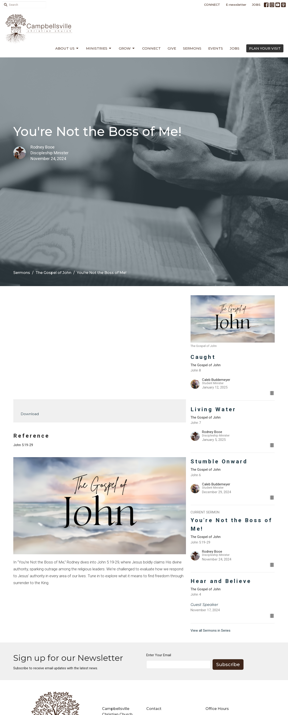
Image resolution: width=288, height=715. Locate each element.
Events (215, 48)
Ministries (99, 48)
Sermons (192, 48)
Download (30, 414)
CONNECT (212, 4)
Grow (127, 48)
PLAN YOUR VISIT (265, 48)
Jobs (234, 48)
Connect (151, 48)
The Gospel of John (53, 272)
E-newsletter (236, 4)
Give (172, 48)
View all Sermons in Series (210, 630)
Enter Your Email (158, 655)
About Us (67, 48)
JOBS (256, 4)
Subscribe (228, 664)
